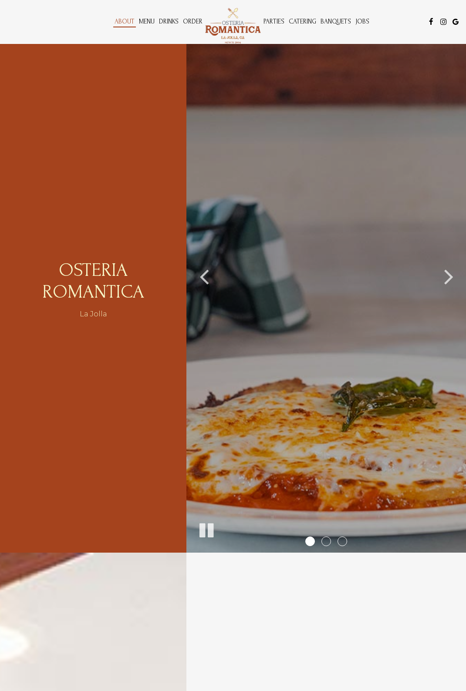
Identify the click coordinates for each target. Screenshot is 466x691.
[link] (233, 26)
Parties (273, 21)
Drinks (169, 21)
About (125, 21)
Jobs (362, 21)
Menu (147, 21)
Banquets (336, 21)
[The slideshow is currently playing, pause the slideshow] (206, 528)
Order (193, 21)
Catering (302, 21)
